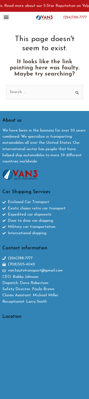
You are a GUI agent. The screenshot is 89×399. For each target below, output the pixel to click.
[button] (6, 17)
